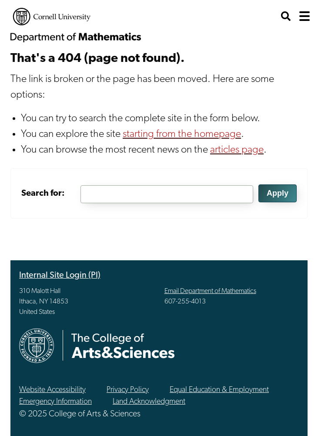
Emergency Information (55, 402)
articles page (237, 150)
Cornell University (51, 16)
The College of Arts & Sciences (123, 345)
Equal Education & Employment (219, 390)
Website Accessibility (52, 390)
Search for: (43, 193)
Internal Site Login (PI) (59, 275)
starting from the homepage (182, 134)
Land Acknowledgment (149, 402)
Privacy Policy (128, 390)
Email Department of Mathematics (210, 291)
